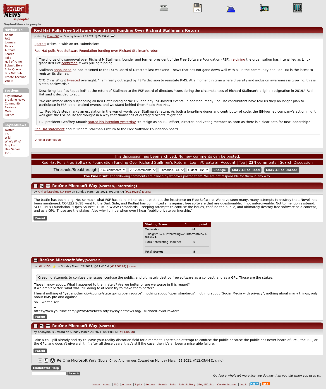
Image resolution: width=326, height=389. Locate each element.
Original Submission (48, 139)
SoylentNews (16, 12)
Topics (9, 46)
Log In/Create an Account (212, 162)
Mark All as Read (246, 170)
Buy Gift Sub (13, 73)
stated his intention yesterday (112, 122)
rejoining (238, 59)
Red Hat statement (50, 129)
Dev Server (12, 149)
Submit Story (14, 65)
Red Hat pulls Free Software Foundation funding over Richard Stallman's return (97, 50)
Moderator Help (46, 368)
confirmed (70, 63)
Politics (9, 115)
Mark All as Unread (281, 170)
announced (63, 70)
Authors (10, 50)
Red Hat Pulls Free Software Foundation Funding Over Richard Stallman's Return (116, 30)
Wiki (7, 137)
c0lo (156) (45, 266)
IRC (7, 133)
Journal (147, 191)
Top (242, 162)
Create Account (15, 77)
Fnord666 (53, 36)
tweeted (73, 80)
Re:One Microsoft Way (74, 186)
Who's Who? (13, 141)
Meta (8, 111)
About (9, 35)
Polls (8, 57)
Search (9, 54)
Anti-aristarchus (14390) (54, 191)
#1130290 (127, 332)
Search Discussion (296, 162)
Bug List (10, 145)
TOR (7, 152)
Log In (9, 80)
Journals (10, 42)
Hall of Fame (13, 61)
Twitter (9, 130)
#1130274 (118, 266)
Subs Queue (13, 69)
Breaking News (15, 99)
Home (96, 384)
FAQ (7, 38)
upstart (40, 44)
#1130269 (133, 191)
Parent (40, 218)
